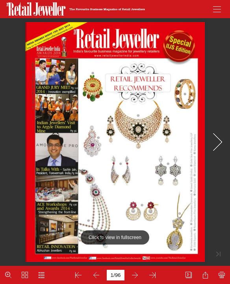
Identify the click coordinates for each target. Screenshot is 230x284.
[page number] (115, 275)
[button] (217, 9)
